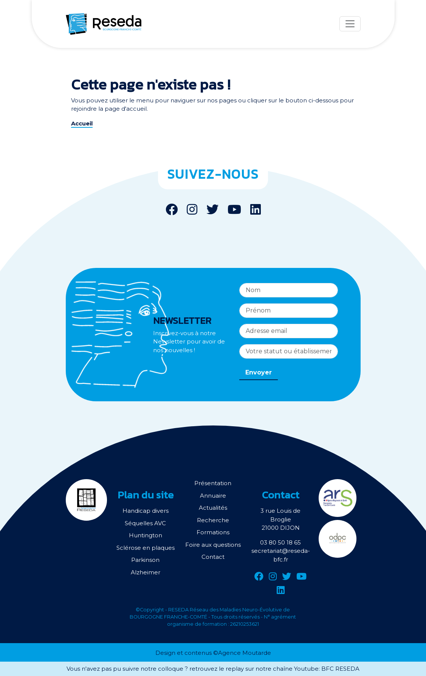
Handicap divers (145, 510)
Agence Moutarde (244, 652)
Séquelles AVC (145, 523)
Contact (213, 556)
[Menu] (350, 23)
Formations (213, 532)
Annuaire (213, 495)
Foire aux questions (213, 544)
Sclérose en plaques (145, 547)
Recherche (213, 520)
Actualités (213, 507)
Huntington (145, 535)
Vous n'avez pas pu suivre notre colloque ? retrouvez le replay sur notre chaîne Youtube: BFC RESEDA (213, 668)
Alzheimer (145, 572)
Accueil (82, 123)
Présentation (212, 483)
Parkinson (145, 559)
